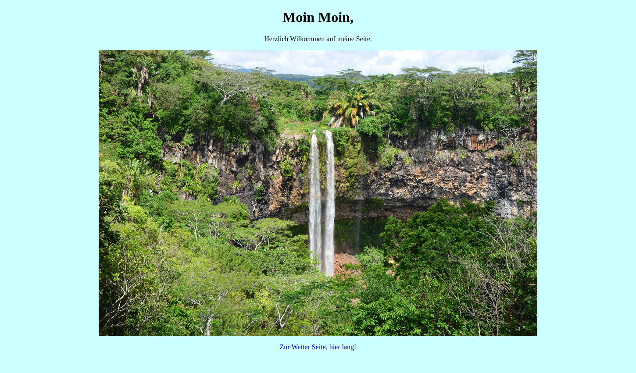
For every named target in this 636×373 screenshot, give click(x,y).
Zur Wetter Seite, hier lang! (318, 347)
